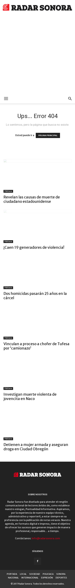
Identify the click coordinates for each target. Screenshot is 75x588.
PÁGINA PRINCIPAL (47, 135)
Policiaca (8, 191)
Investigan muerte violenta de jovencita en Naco (30, 396)
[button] (70, 98)
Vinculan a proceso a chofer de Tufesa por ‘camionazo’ (36, 346)
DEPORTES (61, 577)
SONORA (60, 574)
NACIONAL (13, 577)
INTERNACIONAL (29, 577)
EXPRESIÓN (47, 577)
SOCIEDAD (34, 574)
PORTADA (12, 574)
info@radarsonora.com (46, 538)
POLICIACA (48, 574)
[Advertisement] (37, 54)
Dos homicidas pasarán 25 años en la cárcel (35, 295)
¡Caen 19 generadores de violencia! (33, 247)
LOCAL (23, 574)
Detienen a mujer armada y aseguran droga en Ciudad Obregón (35, 446)
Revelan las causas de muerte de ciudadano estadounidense (31, 199)
